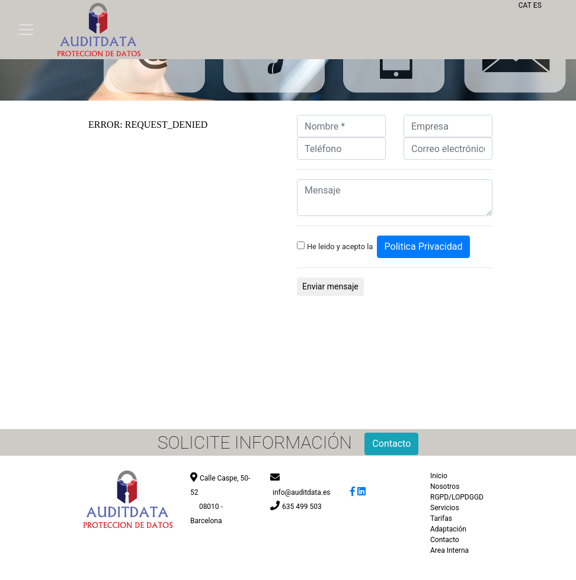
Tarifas (441, 518)
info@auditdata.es (302, 492)
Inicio (438, 476)
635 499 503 (302, 506)
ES (537, 5)
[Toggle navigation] (26, 29)
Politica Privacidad (424, 246)
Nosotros (444, 486)
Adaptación (448, 529)
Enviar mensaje (330, 286)
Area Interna (449, 550)
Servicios (444, 508)
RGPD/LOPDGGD (457, 497)
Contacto (444, 540)
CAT (525, 5)
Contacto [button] (391, 443)
